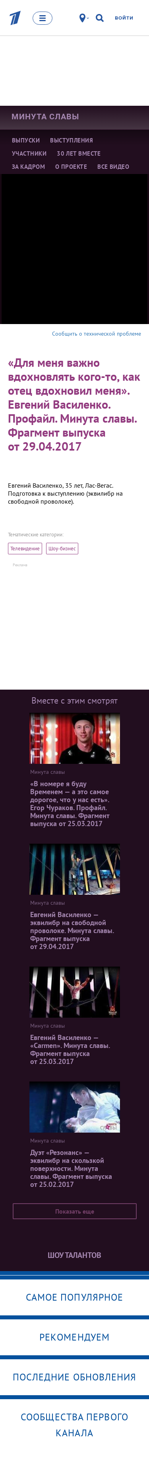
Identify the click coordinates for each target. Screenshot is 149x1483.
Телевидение (25, 548)
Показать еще (74, 1211)
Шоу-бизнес (62, 548)
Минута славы (45, 116)
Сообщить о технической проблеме (96, 333)
